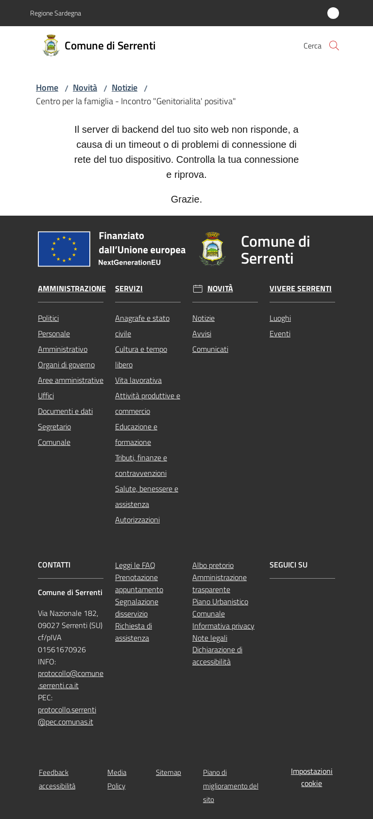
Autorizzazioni (137, 519)
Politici (48, 318)
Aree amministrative (70, 380)
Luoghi (280, 318)
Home (47, 87)
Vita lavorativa (138, 380)
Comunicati (210, 349)
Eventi (280, 333)
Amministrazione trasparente (219, 583)
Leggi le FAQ (135, 565)
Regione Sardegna (55, 13)
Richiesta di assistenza (133, 632)
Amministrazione (72, 288)
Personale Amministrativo (62, 341)
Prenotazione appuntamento (139, 583)
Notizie (124, 87)
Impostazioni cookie (312, 777)
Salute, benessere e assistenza (146, 496)
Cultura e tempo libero (141, 356)
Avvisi (201, 333)
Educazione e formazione (136, 434)
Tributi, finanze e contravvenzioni (141, 465)
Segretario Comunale (54, 434)
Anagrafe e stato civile (142, 325)
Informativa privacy (223, 625)
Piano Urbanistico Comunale (220, 607)
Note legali (209, 638)
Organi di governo (66, 364)
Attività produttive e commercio (147, 403)
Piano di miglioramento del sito (230, 786)
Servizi (129, 288)
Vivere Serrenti (301, 288)
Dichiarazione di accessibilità (217, 655)
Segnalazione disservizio (136, 607)
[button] (334, 45)
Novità (85, 87)
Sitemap (168, 772)
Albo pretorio (213, 565)
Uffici (46, 395)
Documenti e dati (65, 411)
